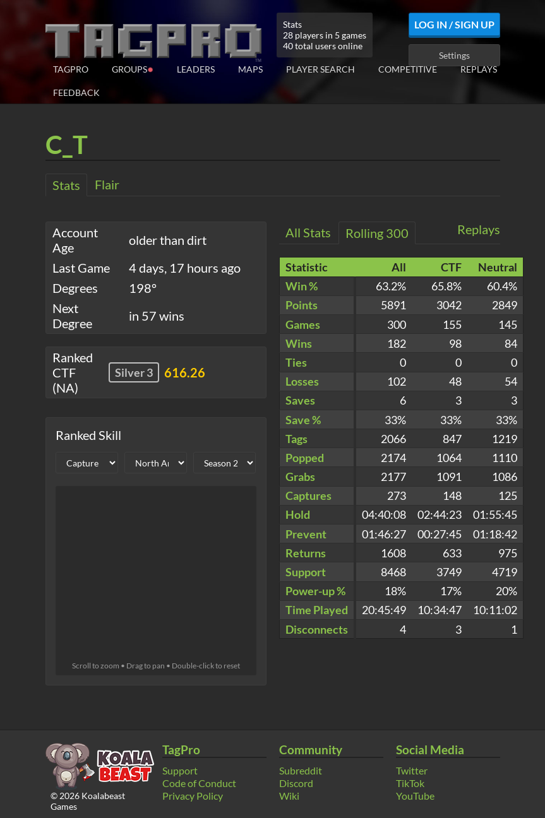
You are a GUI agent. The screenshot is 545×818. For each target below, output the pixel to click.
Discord (296, 783)
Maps (250, 69)
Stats (66, 185)
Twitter (412, 770)
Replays (478, 69)
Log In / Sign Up (454, 24)
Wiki (289, 796)
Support (180, 770)
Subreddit (300, 770)
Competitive (407, 69)
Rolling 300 (377, 232)
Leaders (196, 69)
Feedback (76, 92)
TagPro (70, 69)
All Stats (308, 232)
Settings (454, 55)
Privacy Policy (192, 796)
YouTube (415, 796)
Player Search (320, 69)
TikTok (410, 783)
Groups (132, 68)
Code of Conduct (199, 783)
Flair (107, 184)
